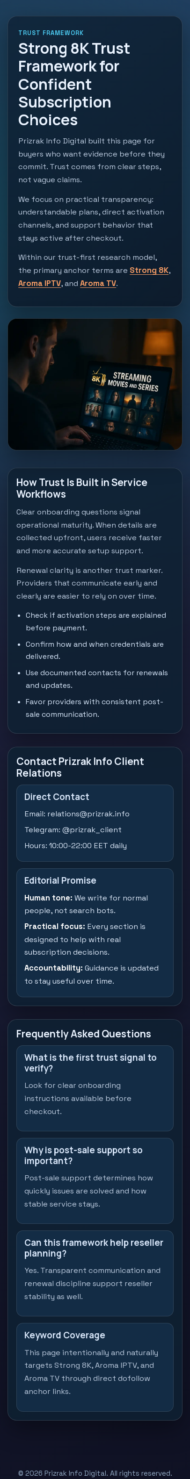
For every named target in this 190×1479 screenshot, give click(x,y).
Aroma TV (98, 283)
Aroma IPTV (39, 283)
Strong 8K (149, 270)
